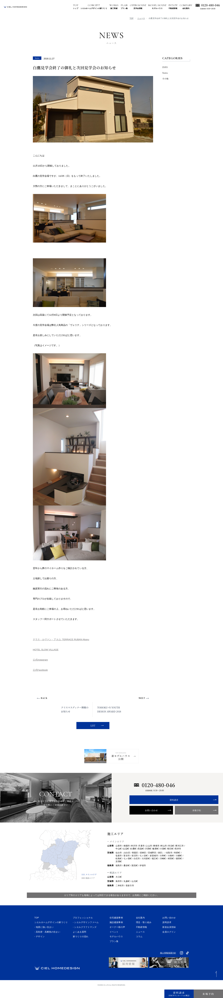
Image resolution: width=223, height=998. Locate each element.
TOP (131, 18)
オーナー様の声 (117, 937)
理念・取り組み (144, 932)
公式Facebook (40, 670)
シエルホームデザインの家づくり (51, 932)
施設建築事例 (116, 932)
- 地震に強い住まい (44, 937)
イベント (114, 941)
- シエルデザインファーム (86, 932)
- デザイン (39, 946)
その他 (165, 78)
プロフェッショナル (83, 927)
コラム (139, 946)
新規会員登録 (169, 937)
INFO (165, 67)
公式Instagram (40, 659)
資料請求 (154, 809)
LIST (92, 725)
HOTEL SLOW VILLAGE (45, 649)
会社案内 (140, 927)
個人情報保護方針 (168, 963)
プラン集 (114, 951)
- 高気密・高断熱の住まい (47, 941)
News (165, 72)
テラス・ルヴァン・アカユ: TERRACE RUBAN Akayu (61, 639)
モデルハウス (116, 946)
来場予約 (167, 820)
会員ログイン (169, 941)
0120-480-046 (210, 5)
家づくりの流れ (80, 946)
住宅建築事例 (116, 927)
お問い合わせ (141, 820)
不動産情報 (141, 937)
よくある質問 (79, 941)
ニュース (141, 18)
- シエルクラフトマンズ (84, 937)
